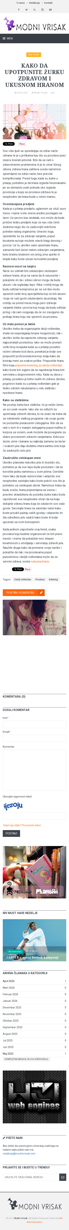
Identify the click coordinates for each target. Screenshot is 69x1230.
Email (6, 731)
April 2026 (9, 981)
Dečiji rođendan (22, 579)
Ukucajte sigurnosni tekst (17, 796)
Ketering (53, 579)
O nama (21, 2)
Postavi (11, 833)
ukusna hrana (40, 561)
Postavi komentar (25, 592)
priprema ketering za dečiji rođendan (38, 365)
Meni (9, 38)
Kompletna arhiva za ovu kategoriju (26, 1059)
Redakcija (34, 2)
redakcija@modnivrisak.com (19, 1153)
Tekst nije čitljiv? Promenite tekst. (22, 825)
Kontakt (48, 2)
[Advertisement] (34, 662)
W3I (61, 1218)
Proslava (40, 579)
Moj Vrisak (33, 54)
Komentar (8, 746)
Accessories (15, 951)
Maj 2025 (8, 1053)
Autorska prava (34, 1222)
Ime (5, 717)
